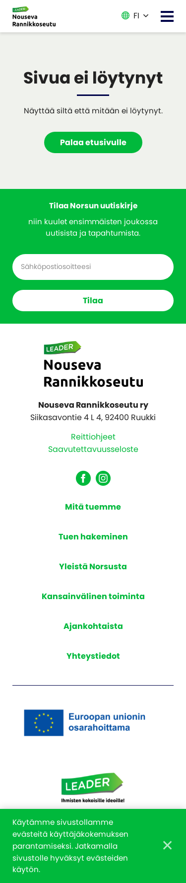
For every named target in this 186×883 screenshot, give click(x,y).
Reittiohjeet (93, 436)
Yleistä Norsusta (93, 566)
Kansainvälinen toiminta (93, 596)
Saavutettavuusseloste (93, 449)
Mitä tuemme (93, 507)
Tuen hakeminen (93, 536)
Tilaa (93, 300)
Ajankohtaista (93, 626)
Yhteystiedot (93, 656)
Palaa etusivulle (93, 142)
